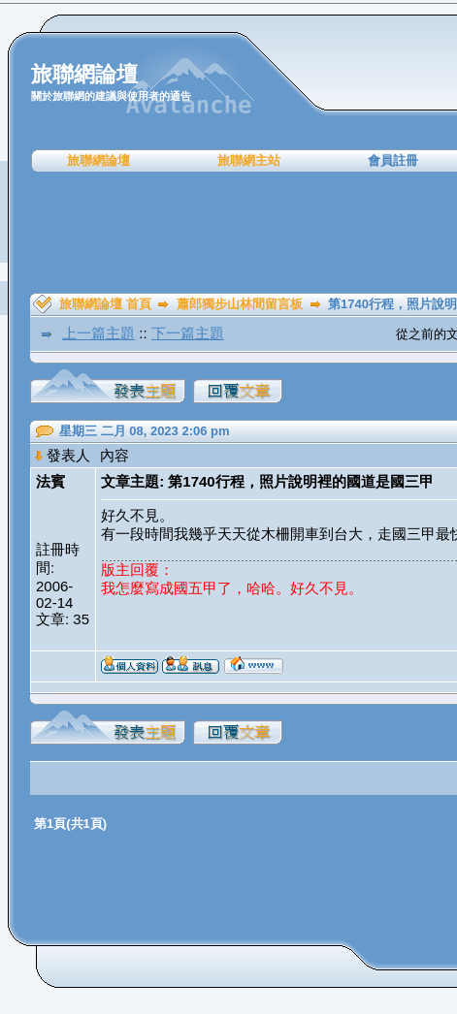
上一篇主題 (98, 333)
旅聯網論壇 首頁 (105, 304)
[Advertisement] (235, 232)
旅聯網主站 (248, 160)
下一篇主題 (187, 333)
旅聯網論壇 (98, 160)
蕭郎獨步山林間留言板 (240, 304)
